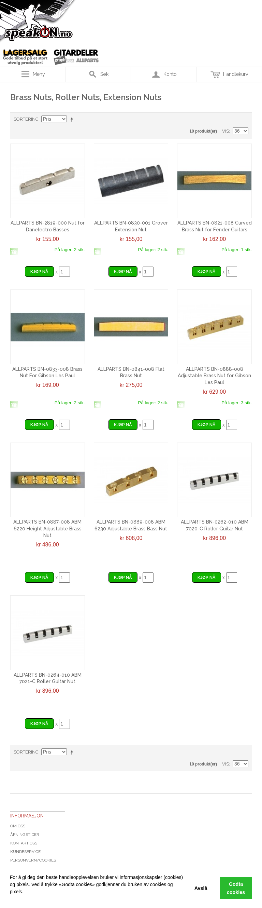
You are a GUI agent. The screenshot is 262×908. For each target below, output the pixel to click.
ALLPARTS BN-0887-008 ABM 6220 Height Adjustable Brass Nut (47, 528)
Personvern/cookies (33, 860)
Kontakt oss (23, 843)
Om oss (17, 826)
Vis (225, 131)
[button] (11, 899)
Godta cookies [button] (236, 888)
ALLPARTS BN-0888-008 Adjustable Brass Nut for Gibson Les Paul (214, 375)
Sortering (26, 119)
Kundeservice (25, 851)
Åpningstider (24, 834)
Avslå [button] (200, 888)
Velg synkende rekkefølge (73, 119)
